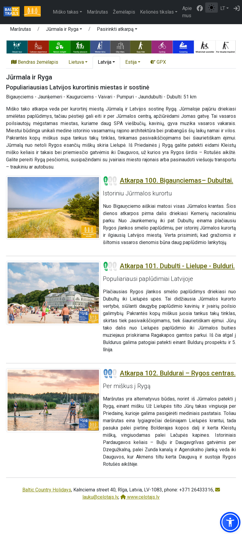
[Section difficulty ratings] (110, 180)
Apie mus (187, 11)
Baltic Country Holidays (46, 490)
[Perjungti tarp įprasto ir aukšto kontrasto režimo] (211, 7)
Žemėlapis (124, 12)
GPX (158, 62)
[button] (64, 30)
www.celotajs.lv (140, 497)
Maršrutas (97, 12)
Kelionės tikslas (157, 12)
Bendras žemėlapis (34, 62)
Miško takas (65, 12)
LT (222, 8)
